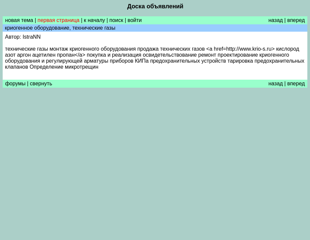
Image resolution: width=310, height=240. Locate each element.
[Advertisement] (155, 140)
